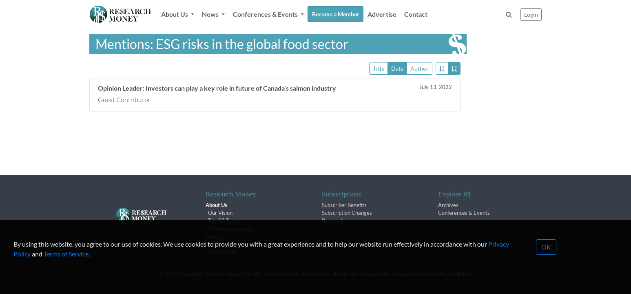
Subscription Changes (347, 212)
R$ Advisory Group (230, 228)
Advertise (382, 14)
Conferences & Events (464, 212)
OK (546, 257)
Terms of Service (66, 264)
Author (419, 68)
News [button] (211, 14)
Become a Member (335, 14)
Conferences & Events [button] (266, 14)
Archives (448, 205)
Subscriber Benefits (344, 205)
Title (378, 68)
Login (531, 14)
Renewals (333, 220)
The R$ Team (223, 220)
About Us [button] (175, 14)
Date (397, 68)
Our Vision (220, 212)
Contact (415, 14)
